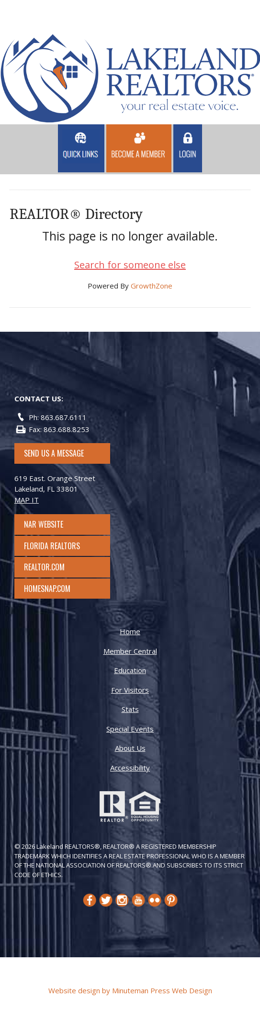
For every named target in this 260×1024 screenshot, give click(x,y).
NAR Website (52, 524)
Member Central (130, 651)
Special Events (130, 729)
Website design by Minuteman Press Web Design (130, 990)
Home (130, 631)
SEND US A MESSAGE (54, 453)
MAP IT (26, 500)
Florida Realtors (52, 546)
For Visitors (130, 690)
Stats (130, 709)
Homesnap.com (52, 588)
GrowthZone (151, 285)
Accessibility (130, 767)
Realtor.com (53, 567)
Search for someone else (130, 264)
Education (130, 670)
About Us (130, 748)
